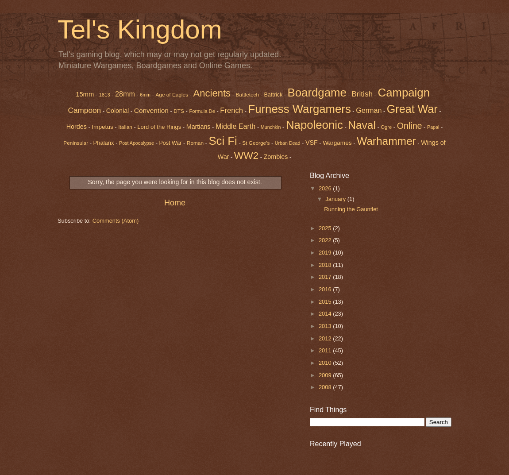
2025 (326, 228)
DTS (179, 111)
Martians (198, 126)
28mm (125, 94)
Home (174, 202)
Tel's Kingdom (140, 29)
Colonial (117, 110)
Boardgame (317, 92)
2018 (326, 265)
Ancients (212, 93)
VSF (311, 142)
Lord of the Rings (159, 127)
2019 (326, 252)
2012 (326, 338)
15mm (85, 94)
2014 (326, 313)
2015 (326, 301)
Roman (195, 143)
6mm (145, 94)
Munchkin (271, 127)
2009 (326, 375)
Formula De (202, 111)
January (336, 199)
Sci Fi (222, 141)
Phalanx (103, 142)
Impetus (102, 127)
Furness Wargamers (299, 109)
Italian (125, 127)
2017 (326, 277)
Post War (170, 143)
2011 (326, 350)
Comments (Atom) (116, 220)
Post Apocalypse (136, 143)
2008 (326, 387)
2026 (326, 188)
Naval (362, 125)
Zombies (276, 156)
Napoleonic (314, 125)
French (231, 110)
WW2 (246, 155)
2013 (326, 326)
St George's (256, 143)
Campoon (84, 110)
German (369, 110)
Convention (151, 110)
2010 (326, 362)
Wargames (337, 142)
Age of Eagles (171, 95)
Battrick (273, 95)
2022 (326, 240)
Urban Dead (288, 143)
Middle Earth (235, 126)
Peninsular (75, 143)
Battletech (247, 95)
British (362, 93)
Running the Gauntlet (351, 209)
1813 (104, 94)
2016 (326, 289)
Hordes (76, 126)
